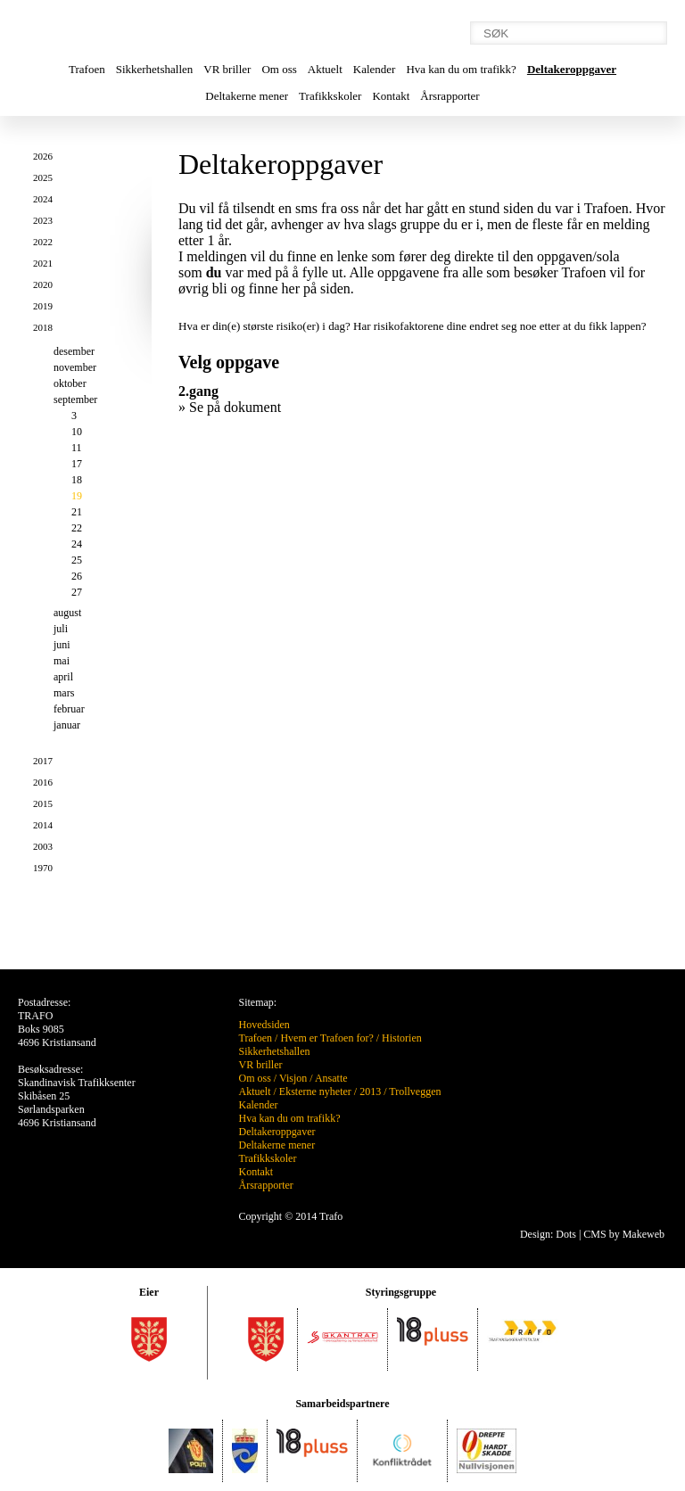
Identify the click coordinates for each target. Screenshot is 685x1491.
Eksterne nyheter (315, 1091)
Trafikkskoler (330, 96)
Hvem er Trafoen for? (326, 1038)
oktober (70, 383)
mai (62, 661)
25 (76, 560)
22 (76, 528)
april (63, 677)
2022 (43, 241)
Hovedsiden (264, 1024)
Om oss (278, 69)
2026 (43, 156)
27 (76, 592)
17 (76, 463)
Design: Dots (548, 1234)
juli (61, 628)
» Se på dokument (229, 407)
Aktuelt (325, 69)
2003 (43, 846)
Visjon (293, 1078)
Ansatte (331, 1078)
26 (76, 576)
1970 (43, 867)
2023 (43, 220)
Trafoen (87, 69)
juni (62, 644)
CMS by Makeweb (623, 1234)
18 (76, 480)
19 (76, 496)
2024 (43, 199)
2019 (43, 306)
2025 (43, 177)
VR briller (227, 69)
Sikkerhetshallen (155, 69)
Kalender (374, 69)
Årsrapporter (449, 96)
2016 (43, 782)
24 (76, 544)
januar (67, 725)
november (75, 367)
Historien (402, 1038)
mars (64, 693)
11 (76, 447)
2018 (43, 327)
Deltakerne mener (246, 96)
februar (69, 709)
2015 (43, 803)
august (67, 612)
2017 (43, 760)
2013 (370, 1091)
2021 (43, 263)
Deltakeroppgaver (571, 69)
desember (74, 351)
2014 (43, 825)
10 (76, 431)
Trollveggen (415, 1091)
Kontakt (390, 96)
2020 (43, 284)
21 (76, 512)
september (75, 399)
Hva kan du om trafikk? (461, 69)
